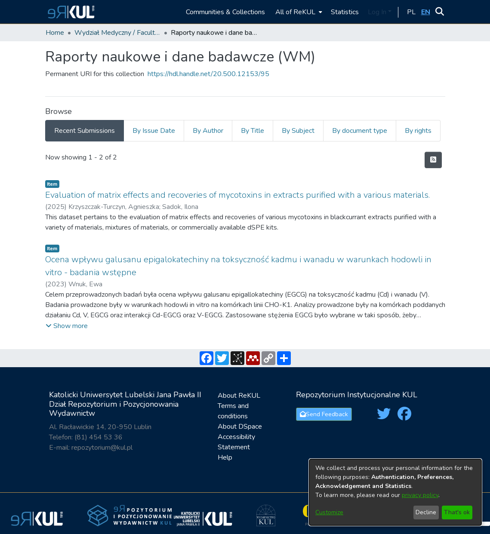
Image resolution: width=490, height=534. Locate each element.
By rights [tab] (418, 130)
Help (225, 457)
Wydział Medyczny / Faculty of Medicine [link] (117, 32)
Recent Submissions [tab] (84, 130)
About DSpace (240, 426)
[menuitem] (298, 12)
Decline (426, 512)
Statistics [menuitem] (345, 12)
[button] (70, 11)
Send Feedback (324, 414)
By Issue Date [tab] (154, 130)
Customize (329, 512)
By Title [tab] (252, 130)
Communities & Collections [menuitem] (225, 12)
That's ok (457, 512)
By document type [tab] (359, 130)
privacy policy (420, 495)
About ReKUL (239, 395)
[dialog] (395, 492)
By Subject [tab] (298, 130)
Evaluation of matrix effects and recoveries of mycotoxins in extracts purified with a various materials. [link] (237, 195)
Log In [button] (378, 12)
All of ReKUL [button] (295, 12)
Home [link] (55, 32)
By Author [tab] (208, 130)
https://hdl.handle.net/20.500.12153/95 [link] (208, 74)
